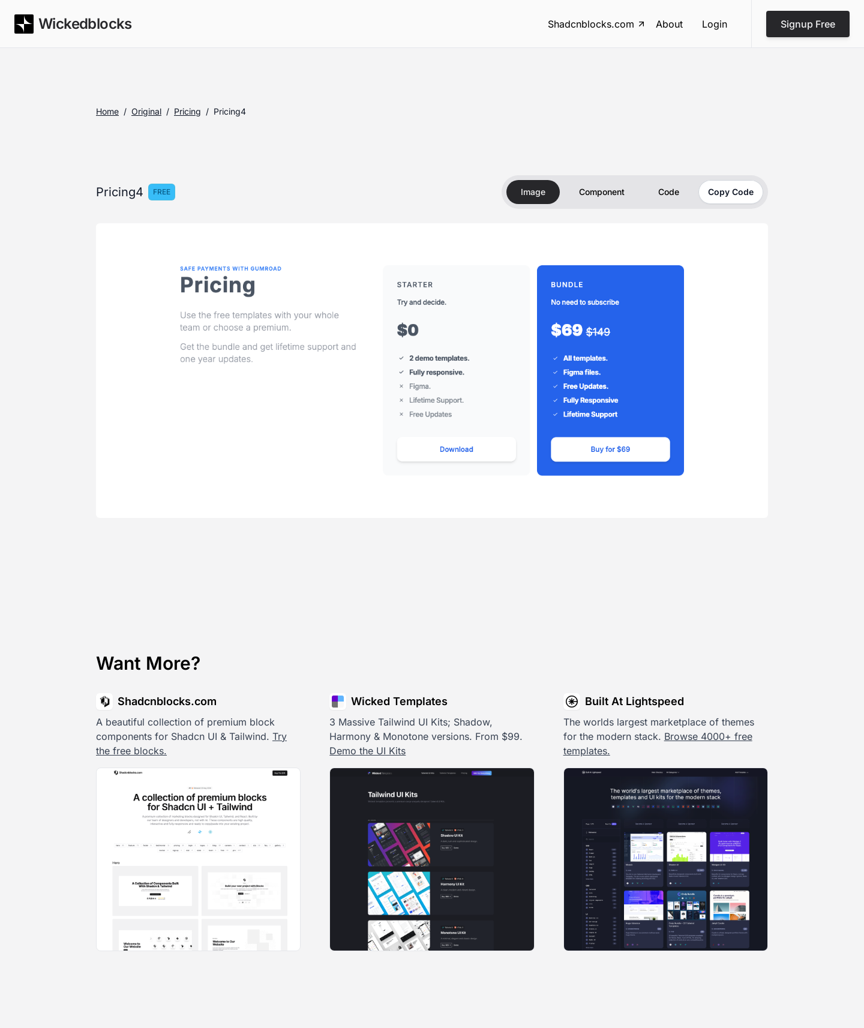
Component (602, 192)
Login (714, 24)
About (669, 24)
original (146, 111)
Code (668, 192)
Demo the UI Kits (367, 751)
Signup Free (808, 24)
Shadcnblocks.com (597, 24)
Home (107, 111)
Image (533, 192)
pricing (187, 111)
